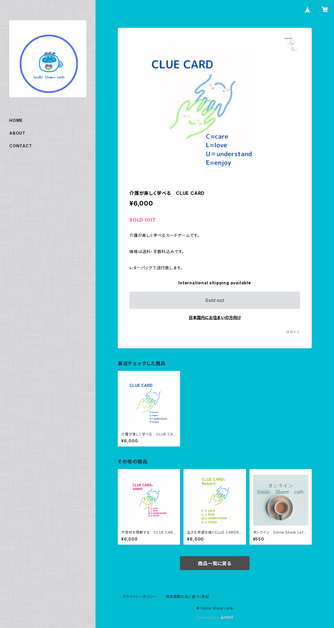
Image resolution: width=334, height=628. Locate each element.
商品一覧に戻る (215, 563)
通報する (293, 332)
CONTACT (20, 145)
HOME (16, 120)
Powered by (214, 617)
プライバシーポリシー (139, 596)
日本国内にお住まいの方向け (215, 317)
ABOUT (17, 133)
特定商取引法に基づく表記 (187, 596)
